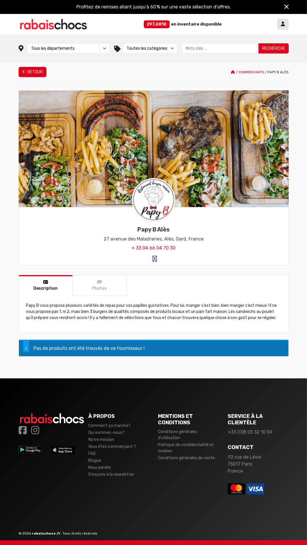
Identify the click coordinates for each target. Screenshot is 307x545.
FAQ (92, 453)
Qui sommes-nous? (106, 432)
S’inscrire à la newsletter (111, 474)
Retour (32, 72)
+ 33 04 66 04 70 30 (153, 248)
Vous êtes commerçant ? (112, 446)
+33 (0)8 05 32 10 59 (250, 432)
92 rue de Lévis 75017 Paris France (244, 464)
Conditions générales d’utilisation (177, 434)
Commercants (251, 72)
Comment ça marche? (109, 425)
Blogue (94, 460)
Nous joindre (99, 467)
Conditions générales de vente (186, 457)
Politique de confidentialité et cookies (186, 447)
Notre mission (101, 439)
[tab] (46, 285)
